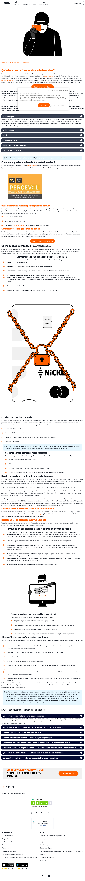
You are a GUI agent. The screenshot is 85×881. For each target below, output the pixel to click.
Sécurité (42, 854)
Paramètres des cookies (9, 851)
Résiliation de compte (47, 857)
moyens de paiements (8, 80)
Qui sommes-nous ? (8, 836)
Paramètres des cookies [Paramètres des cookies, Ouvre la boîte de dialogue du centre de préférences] (57, 105)
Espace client (78, 3)
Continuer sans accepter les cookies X (58, 90)
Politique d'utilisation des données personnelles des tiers (19, 857)
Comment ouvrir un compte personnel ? (52, 836)
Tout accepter (44, 105)
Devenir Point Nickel (42, 813)
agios (40, 514)
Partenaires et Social (8, 842)
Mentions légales (45, 845)
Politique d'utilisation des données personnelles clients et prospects (61, 851)
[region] (43, 99)
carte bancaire (48, 76)
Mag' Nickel (5, 839)
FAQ (41, 842)
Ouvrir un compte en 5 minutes (42, 241)
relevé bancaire (32, 165)
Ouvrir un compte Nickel (42, 87)
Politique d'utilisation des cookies (12, 854)
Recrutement (6, 848)
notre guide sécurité (59, 158)
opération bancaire (19, 225)
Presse (4, 845)
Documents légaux (46, 848)
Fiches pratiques (45, 839)
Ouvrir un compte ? (68, 773)
